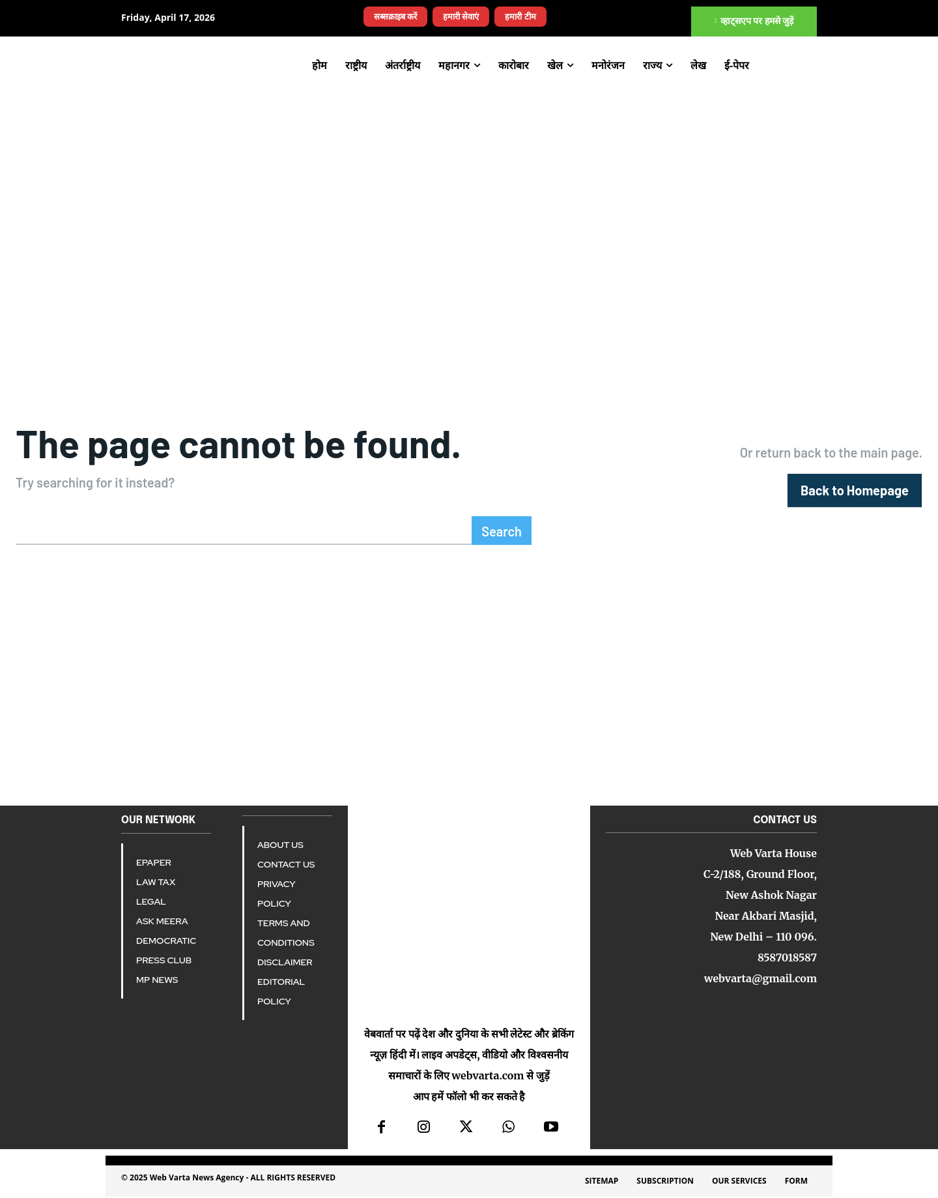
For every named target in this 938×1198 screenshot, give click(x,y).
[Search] (502, 532)
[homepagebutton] (854, 491)
